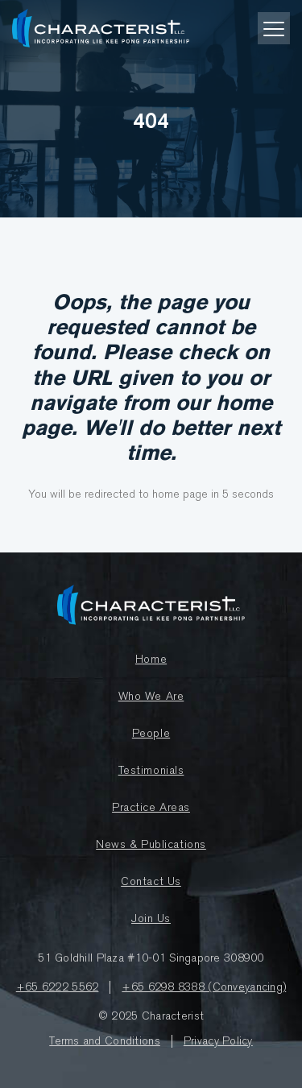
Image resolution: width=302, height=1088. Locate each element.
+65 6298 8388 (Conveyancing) (204, 987)
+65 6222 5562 (57, 987)
